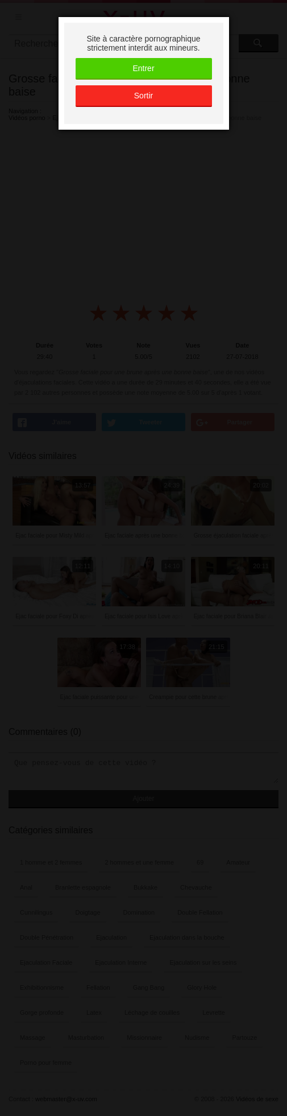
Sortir (143, 95)
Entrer (143, 68)
